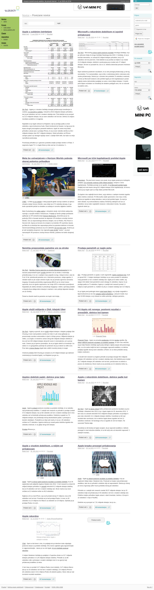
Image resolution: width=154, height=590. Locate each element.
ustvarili (43, 486)
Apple (24, 408)
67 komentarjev (45, 579)
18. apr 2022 (36, 164)
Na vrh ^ (149, 587)
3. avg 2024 (34, 34)
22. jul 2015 (90, 315)
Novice (3, 19)
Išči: (26, 23)
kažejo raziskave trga (119, 275)
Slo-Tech (25, 109)
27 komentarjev (99, 91)
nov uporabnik (139, 44)
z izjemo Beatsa (34, 348)
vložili (47, 331)
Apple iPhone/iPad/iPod (54, 519)
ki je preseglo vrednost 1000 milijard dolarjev (98, 183)
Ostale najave (53, 164)
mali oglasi (7, 27)
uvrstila (43, 272)
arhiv (5, 21)
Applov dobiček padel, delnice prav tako (43, 377)
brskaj (6, 39)
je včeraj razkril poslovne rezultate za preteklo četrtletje (49, 482)
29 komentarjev (44, 150)
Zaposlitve (5, 37)
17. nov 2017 (35, 250)
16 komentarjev (45, 508)
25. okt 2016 (90, 250)
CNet (42, 478)
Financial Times (101, 336)
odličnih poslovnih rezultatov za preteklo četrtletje (98, 342)
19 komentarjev (100, 211)
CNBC (27, 198)
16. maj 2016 (35, 312)
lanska (117, 340)
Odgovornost (29, 587)
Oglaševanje (39, 587)
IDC (79, 275)
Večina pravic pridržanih (15, 587)
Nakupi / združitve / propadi (57, 312)
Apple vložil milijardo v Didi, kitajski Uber (44, 309)
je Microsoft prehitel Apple (118, 185)
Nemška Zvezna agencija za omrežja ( (48, 270)
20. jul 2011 (90, 448)
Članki (3, 33)
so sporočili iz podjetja (35, 112)
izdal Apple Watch (106, 291)
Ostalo (3, 43)
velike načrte (41, 211)
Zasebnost (51, 250)
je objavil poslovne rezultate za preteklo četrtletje (103, 479)
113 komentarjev (101, 301)
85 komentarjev (100, 369)
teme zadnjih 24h (9, 30)
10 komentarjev (45, 360)
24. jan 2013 (90, 382)
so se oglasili (37, 202)
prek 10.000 (54, 230)
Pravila (3, 587)
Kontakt (47, 587)
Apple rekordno (30, 516)
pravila (6, 45)
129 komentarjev (101, 437)
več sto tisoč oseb (60, 228)
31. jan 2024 (90, 37)
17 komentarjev (45, 434)
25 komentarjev (44, 240)
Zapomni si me (140, 29)
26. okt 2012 (35, 451)
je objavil (34, 408)
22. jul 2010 (34, 519)
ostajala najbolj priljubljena (104, 294)
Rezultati (50, 34)
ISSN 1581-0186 (57, 587)
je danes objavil (94, 409)
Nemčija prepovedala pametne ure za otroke (45, 248)
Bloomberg (81, 180)
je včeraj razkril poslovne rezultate (102, 53)
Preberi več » (83, 211)
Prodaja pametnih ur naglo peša (94, 248)
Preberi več (27, 150)
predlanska (105, 340)
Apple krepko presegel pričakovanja (97, 445)
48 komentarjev (100, 507)
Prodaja (24, 429)
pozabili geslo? (139, 46)
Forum (3, 25)
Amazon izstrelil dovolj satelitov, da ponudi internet (47, 1)
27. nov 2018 (90, 161)
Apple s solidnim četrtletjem (37, 31)
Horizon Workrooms (49, 216)
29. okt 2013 (35, 379)
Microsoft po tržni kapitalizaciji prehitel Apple (101, 158)
